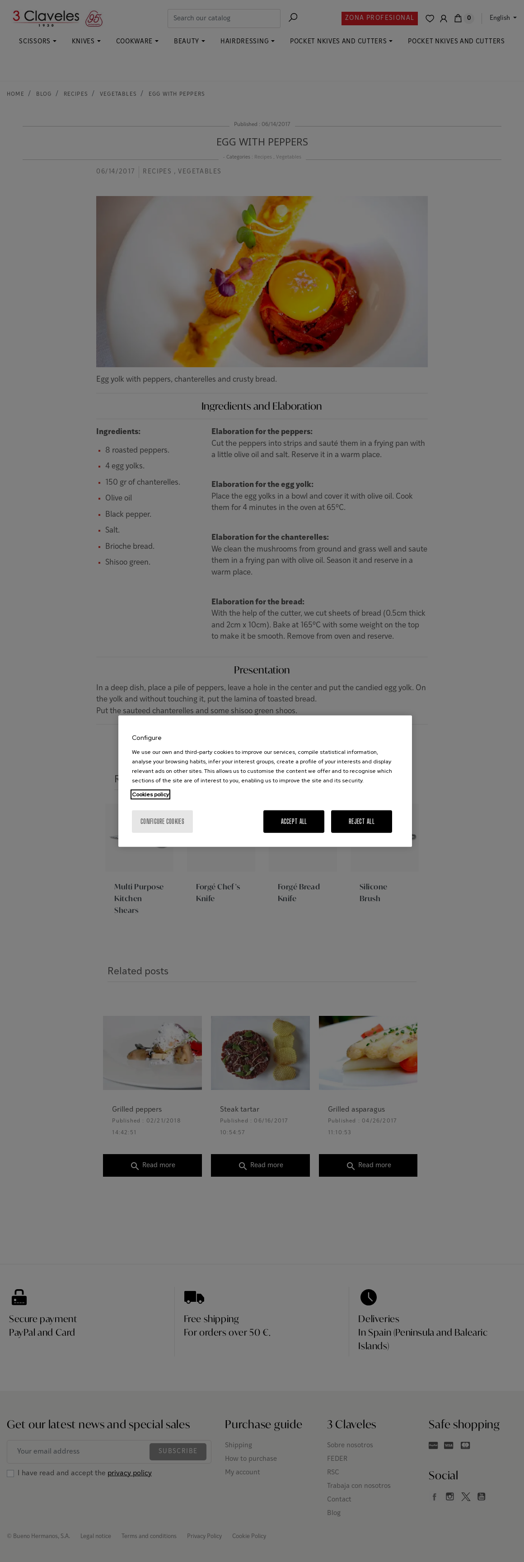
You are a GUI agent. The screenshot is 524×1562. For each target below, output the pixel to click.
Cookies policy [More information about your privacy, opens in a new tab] (150, 794)
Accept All (294, 821)
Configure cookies (162, 821)
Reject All (361, 821)
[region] (265, 781)
